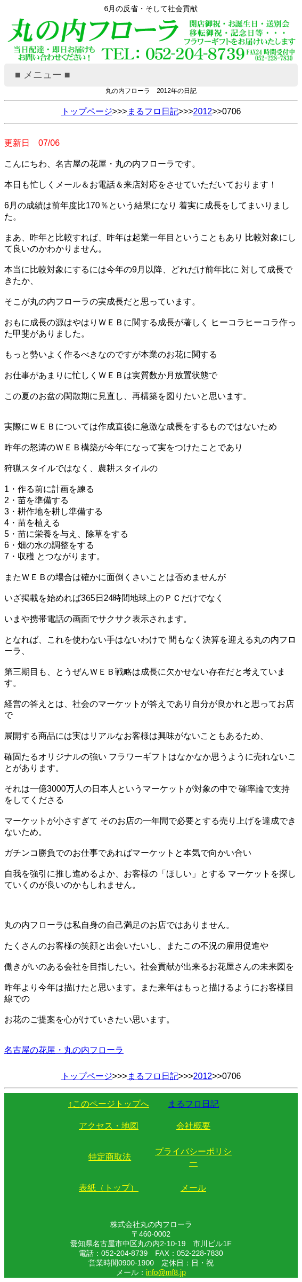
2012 (203, 111)
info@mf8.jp (166, 1272)
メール (193, 1187)
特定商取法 (109, 1156)
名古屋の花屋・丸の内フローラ (64, 1049)
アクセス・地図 (108, 1125)
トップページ (86, 111)
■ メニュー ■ (42, 74)
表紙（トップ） (108, 1187)
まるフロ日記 (152, 111)
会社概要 (193, 1125)
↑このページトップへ (108, 1103)
